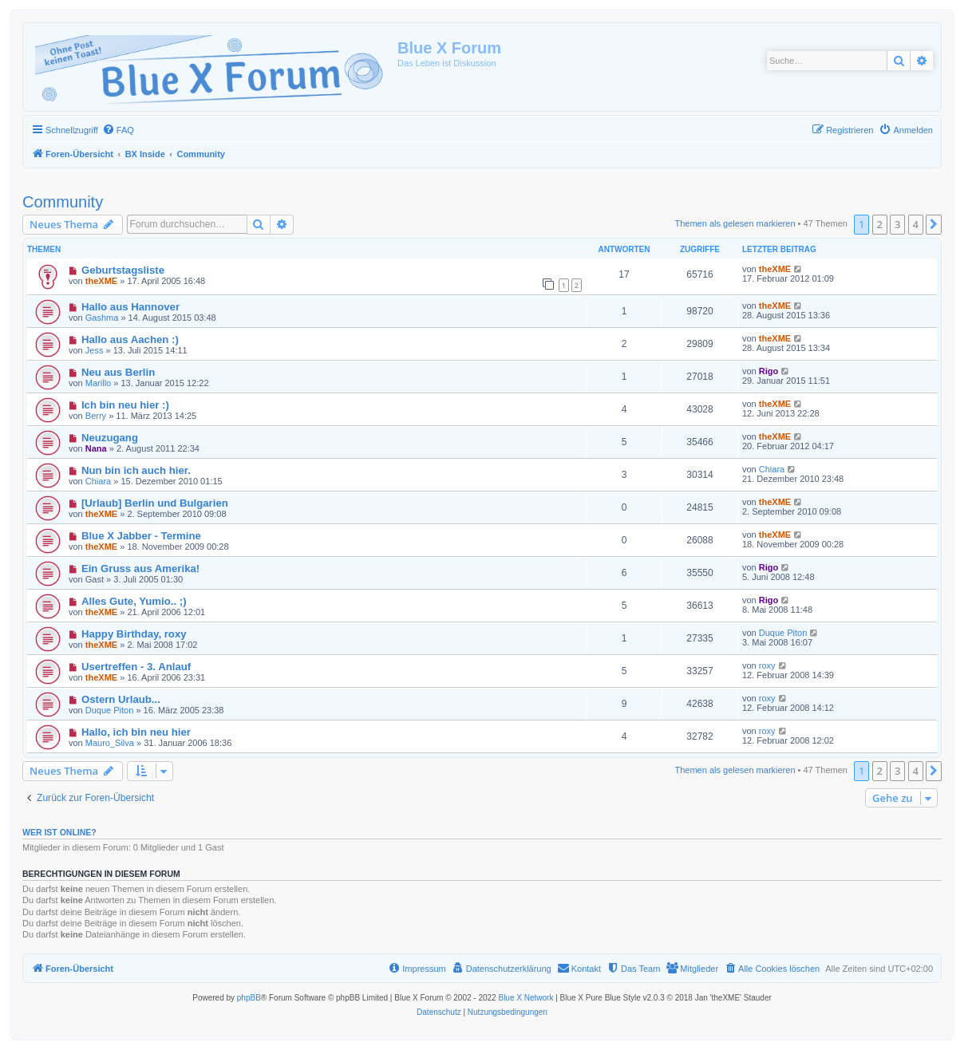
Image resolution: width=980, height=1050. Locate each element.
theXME (101, 281)
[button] (934, 224)
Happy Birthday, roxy (134, 634)
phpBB (249, 997)
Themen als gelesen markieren (735, 223)
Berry (95, 415)
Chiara (98, 481)
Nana (96, 448)
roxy (767, 665)
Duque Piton (783, 633)
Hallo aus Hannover (130, 307)
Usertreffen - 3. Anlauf (136, 667)
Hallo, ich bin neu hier (136, 732)
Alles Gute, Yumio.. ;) (134, 601)
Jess (94, 350)
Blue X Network (525, 997)
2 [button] (880, 224)
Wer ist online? (59, 832)
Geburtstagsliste (122, 270)
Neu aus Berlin (118, 372)
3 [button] (897, 224)
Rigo (768, 371)
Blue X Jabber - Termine (141, 536)
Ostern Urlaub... (120, 699)
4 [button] (916, 224)
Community (62, 202)
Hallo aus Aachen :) (130, 339)
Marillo (98, 383)
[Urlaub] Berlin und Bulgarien (154, 503)
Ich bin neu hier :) (125, 405)
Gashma (102, 317)
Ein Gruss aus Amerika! (140, 568)
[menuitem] (118, 130)
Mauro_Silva (109, 743)
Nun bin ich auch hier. (136, 470)
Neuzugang (109, 438)
